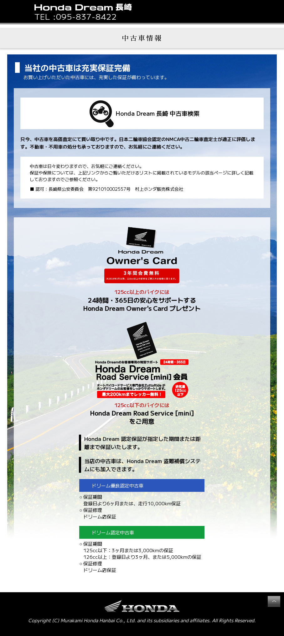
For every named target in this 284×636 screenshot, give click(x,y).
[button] (247, 11)
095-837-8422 (86, 16)
